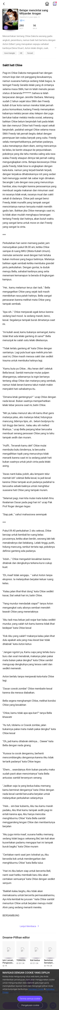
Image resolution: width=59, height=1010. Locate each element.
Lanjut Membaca (29, 926)
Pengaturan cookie (30, 1005)
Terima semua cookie (30, 998)
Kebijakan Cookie (36, 989)
